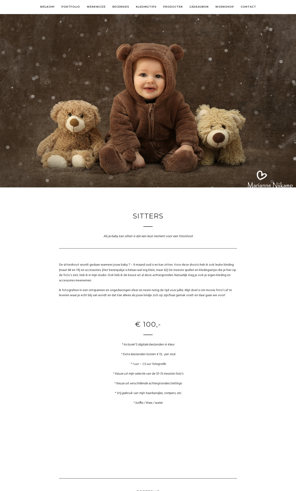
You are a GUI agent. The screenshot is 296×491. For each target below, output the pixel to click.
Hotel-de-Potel (148, 21)
